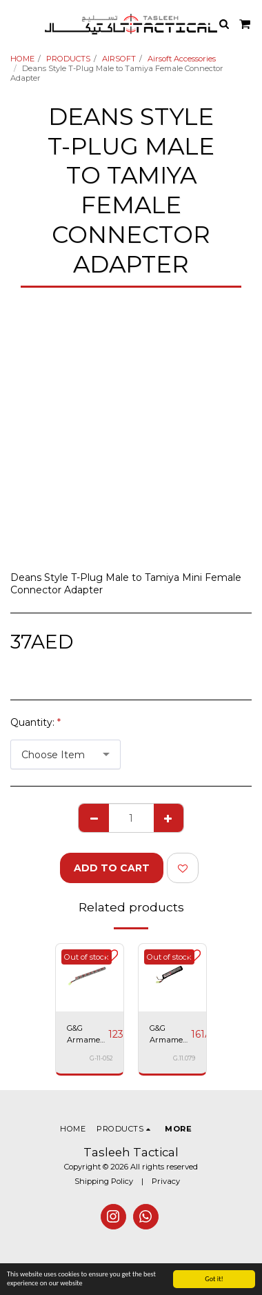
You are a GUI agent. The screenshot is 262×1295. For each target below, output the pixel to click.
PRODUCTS (68, 58)
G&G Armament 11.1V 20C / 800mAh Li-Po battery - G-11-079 (170, 1034)
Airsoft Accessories (182, 58)
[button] (15, 23)
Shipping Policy (103, 1181)
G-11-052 (101, 1058)
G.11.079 (184, 1058)
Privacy (166, 1181)
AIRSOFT (119, 58)
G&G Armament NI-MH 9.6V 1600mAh (87, 1034)
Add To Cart (112, 868)
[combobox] (65, 754)
